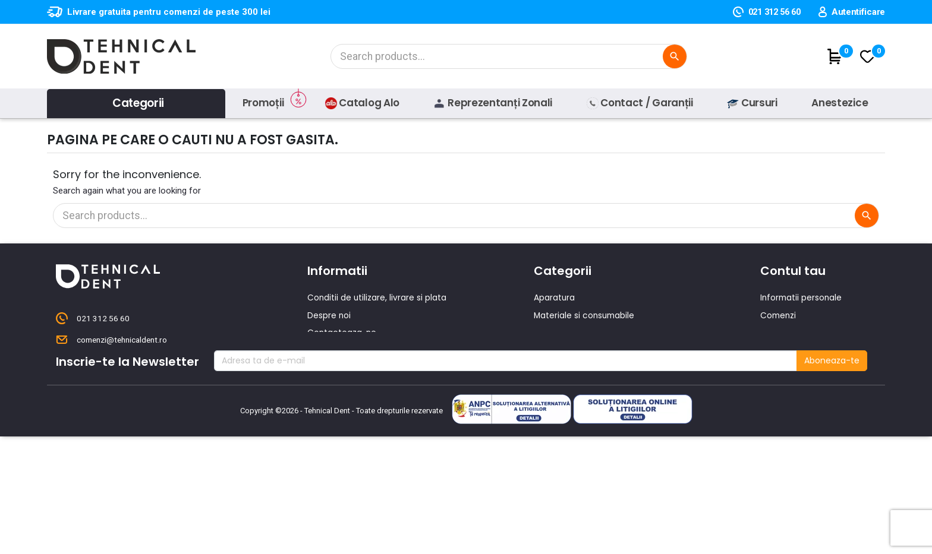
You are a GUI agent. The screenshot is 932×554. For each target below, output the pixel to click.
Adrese (774, 349)
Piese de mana (565, 349)
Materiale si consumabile (585, 315)
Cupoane (779, 366)
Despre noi (329, 315)
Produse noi (558, 366)
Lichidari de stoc (567, 384)
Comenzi (779, 315)
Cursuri (321, 366)
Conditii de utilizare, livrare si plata (377, 297)
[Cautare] (507, 56)
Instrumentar (561, 332)
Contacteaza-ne (342, 332)
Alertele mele (788, 384)
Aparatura (554, 297)
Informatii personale (802, 297)
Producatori (331, 384)
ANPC (318, 401)
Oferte (321, 349)
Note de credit (790, 332)
